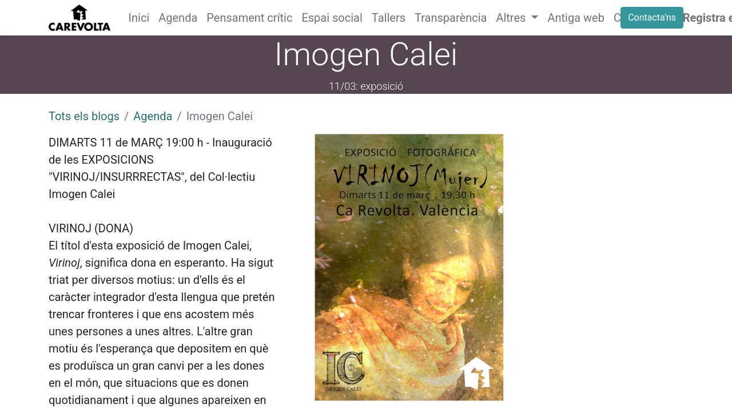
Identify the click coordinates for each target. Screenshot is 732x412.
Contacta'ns (652, 17)
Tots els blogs (84, 116)
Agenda (152, 116)
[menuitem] (139, 18)
